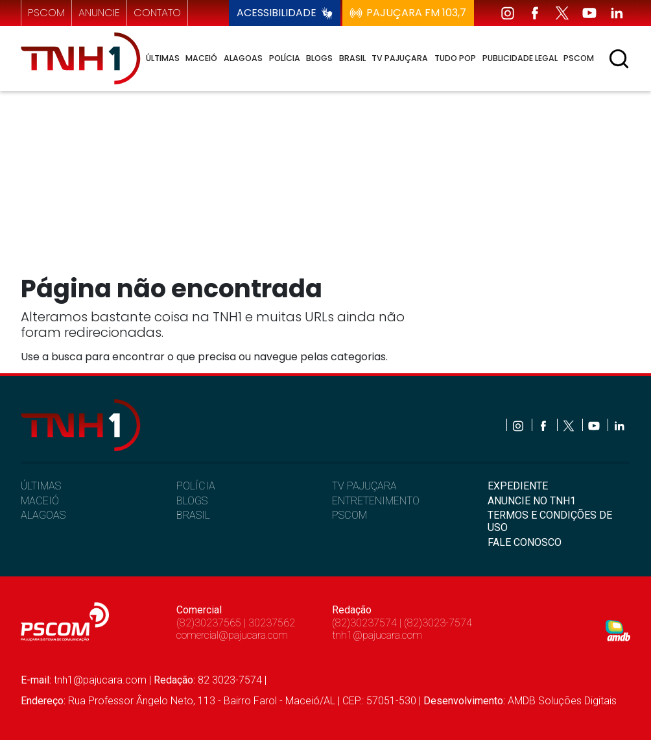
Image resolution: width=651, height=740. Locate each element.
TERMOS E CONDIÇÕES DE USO (550, 521)
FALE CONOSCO (525, 542)
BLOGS (191, 501)
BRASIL (193, 515)
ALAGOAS (43, 515)
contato (157, 12)
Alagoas (243, 58)
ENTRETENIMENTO (376, 501)
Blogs (319, 58)
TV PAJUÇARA (364, 486)
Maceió (201, 58)
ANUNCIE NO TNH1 (532, 501)
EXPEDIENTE (518, 486)
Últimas (163, 58)
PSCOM (349, 515)
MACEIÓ (40, 501)
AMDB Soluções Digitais (562, 701)
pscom (46, 12)
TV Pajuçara (400, 58)
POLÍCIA (195, 486)
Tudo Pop (455, 58)
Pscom (578, 58)
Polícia (284, 58)
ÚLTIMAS (41, 486)
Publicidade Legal (520, 58)
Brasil (352, 58)
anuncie (99, 12)
